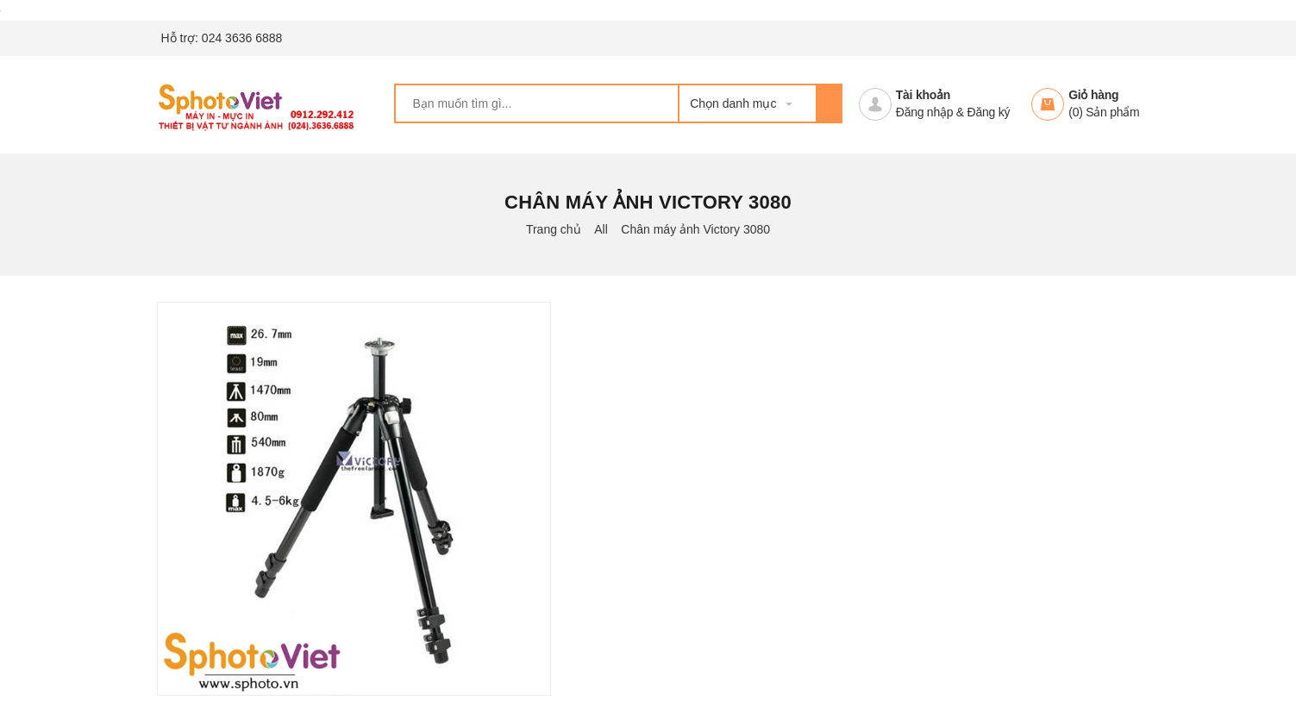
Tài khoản (923, 95)
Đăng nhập (924, 112)
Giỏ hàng (1093, 95)
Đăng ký (989, 112)
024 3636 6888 (242, 38)
